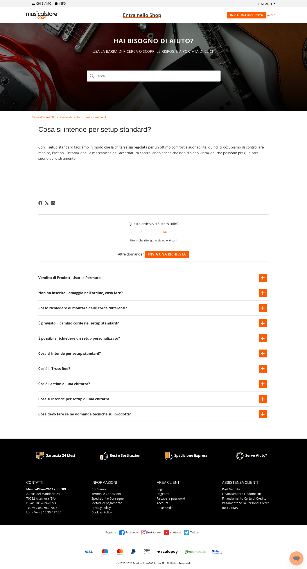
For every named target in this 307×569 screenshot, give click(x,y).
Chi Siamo (99, 489)
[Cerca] (154, 76)
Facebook (128, 532)
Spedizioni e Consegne (108, 498)
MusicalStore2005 (44, 117)
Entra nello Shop (142, 15)
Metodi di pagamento (107, 503)
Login (161, 489)
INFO (60, 3)
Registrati (163, 494)
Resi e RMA (230, 508)
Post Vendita (231, 489)
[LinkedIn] (53, 203)
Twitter (191, 532)
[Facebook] (40, 203)
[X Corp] (47, 203)
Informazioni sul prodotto (94, 117)
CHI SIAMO (42, 3)
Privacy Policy (101, 508)
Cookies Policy (102, 512)
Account (163, 503)
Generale (66, 117)
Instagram (151, 532)
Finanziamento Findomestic (241, 494)
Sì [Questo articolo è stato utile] (142, 232)
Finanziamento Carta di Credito (244, 498)
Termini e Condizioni (106, 494)
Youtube (172, 532)
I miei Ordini (165, 508)
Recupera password (171, 498)
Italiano (265, 4)
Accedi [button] (271, 15)
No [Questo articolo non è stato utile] (165, 232)
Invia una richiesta (246, 15)
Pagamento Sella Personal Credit (245, 503)
